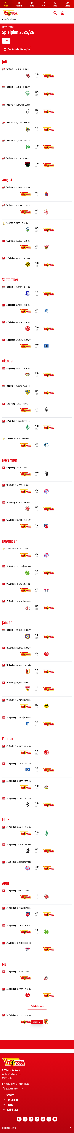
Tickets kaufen (37, 1006)
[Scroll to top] (70, 1128)
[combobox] (6, 40)
